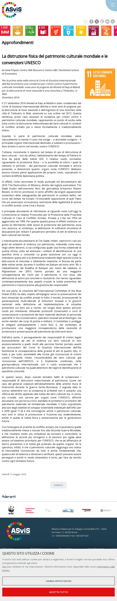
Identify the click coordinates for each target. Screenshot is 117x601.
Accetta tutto (58, 592)
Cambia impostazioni (58, 581)
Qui (4, 566)
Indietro (58, 485)
